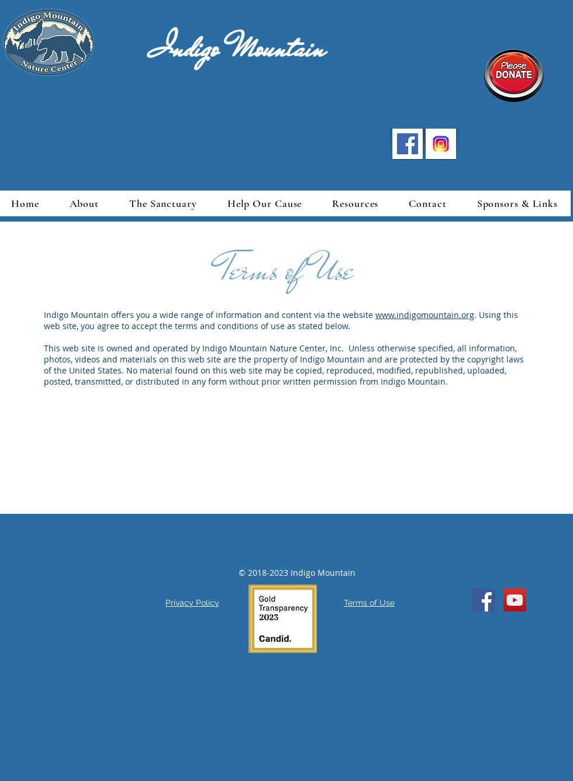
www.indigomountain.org (424, 314)
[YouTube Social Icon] (514, 600)
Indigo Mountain (214, 48)
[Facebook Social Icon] (483, 600)
